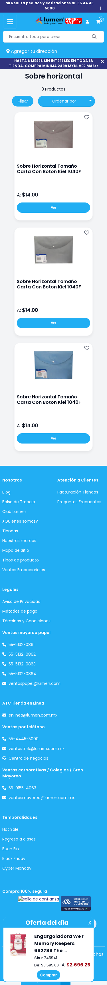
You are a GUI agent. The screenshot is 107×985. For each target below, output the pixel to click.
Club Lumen (14, 511)
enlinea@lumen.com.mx (33, 715)
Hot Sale (10, 829)
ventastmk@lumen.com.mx (36, 748)
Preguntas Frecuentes (79, 502)
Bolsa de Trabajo (18, 502)
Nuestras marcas (19, 540)
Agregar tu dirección (31, 51)
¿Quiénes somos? (20, 521)
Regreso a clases (19, 839)
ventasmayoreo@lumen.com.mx (42, 798)
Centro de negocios (28, 758)
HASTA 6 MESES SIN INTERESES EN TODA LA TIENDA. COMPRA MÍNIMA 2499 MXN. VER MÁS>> (53, 63)
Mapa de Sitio (15, 550)
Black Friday (13, 858)
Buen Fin (10, 849)
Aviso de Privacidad (21, 601)
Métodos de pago (19, 611)
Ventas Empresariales (23, 570)
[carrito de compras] (98, 22)
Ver (53, 208)
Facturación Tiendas (77, 492)
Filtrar (23, 101)
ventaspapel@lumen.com (34, 683)
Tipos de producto (20, 560)
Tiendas (10, 531)
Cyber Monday (16, 868)
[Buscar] (94, 37)
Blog (6, 492)
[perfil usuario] (87, 22)
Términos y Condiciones (26, 621)
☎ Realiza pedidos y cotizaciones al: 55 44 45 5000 (50, 6)
